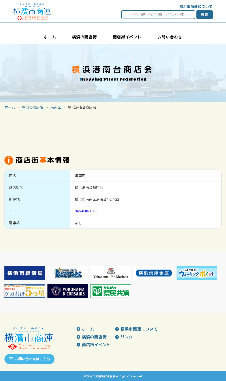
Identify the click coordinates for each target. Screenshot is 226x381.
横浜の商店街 (32, 107)
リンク (127, 337)
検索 (204, 14)
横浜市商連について (196, 6)
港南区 (55, 107)
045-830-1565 (86, 210)
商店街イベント (96, 344)
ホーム (9, 107)
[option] (24, 273)
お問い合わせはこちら (32, 358)
